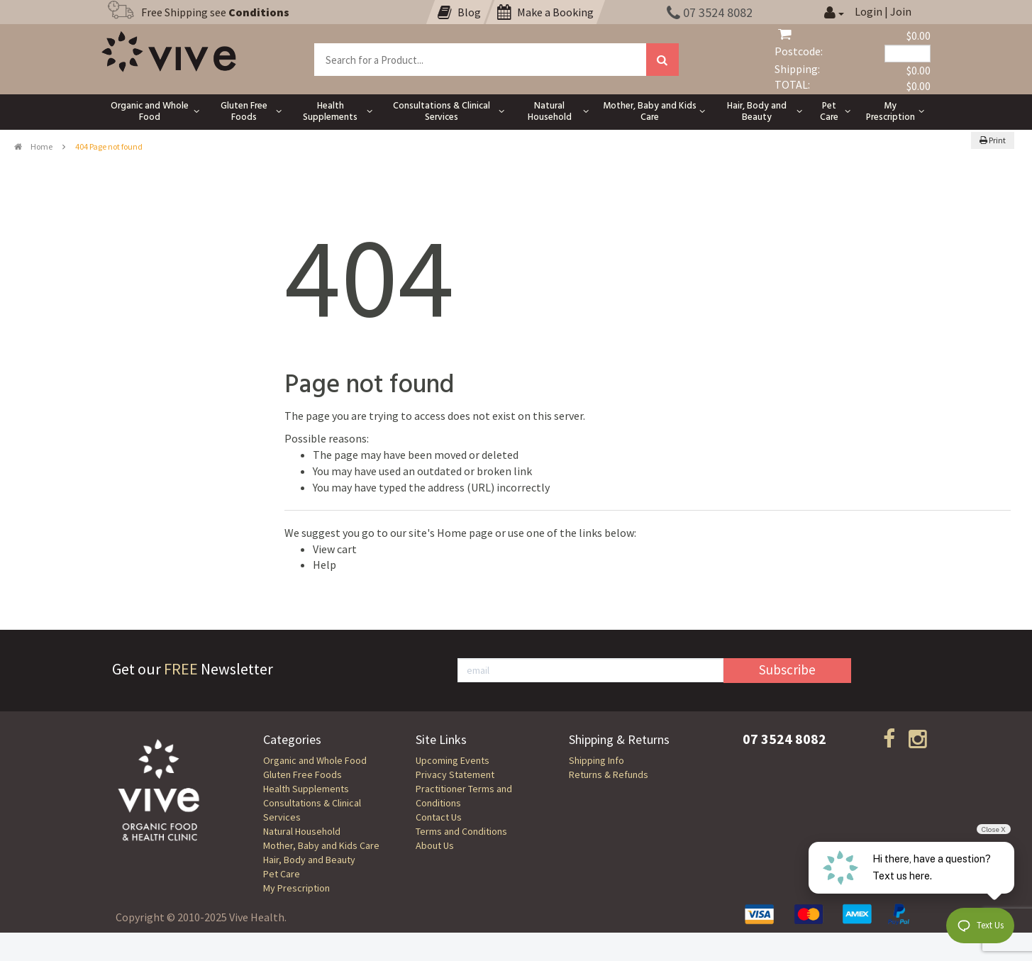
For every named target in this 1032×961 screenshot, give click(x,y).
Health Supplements (306, 788)
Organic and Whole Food (315, 760)
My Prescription (296, 888)
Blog (459, 12)
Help (324, 564)
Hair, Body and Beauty (309, 859)
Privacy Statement (455, 774)
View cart (335, 549)
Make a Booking (545, 12)
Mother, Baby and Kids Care (321, 845)
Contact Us (439, 817)
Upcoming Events (452, 760)
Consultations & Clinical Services (312, 809)
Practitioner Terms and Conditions (464, 795)
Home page (465, 533)
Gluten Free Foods (302, 774)
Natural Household (301, 831)
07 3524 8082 (710, 12)
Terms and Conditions (461, 831)
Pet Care (281, 873)
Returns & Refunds (608, 774)
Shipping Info (596, 760)
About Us (435, 845)
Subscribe (787, 669)
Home (33, 146)
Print (993, 140)
